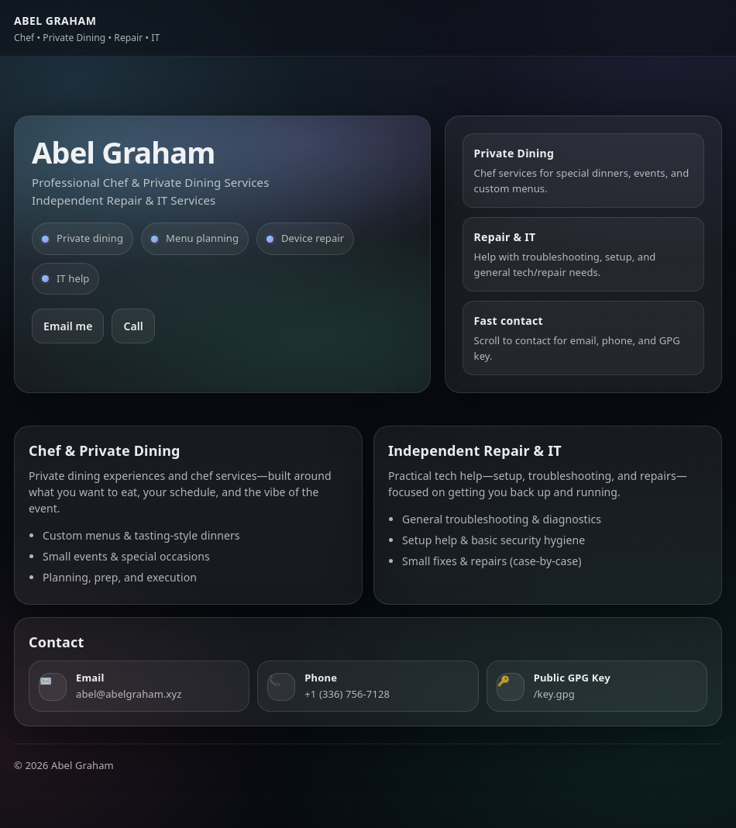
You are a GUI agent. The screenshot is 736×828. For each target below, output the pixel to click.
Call (133, 326)
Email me (67, 326)
